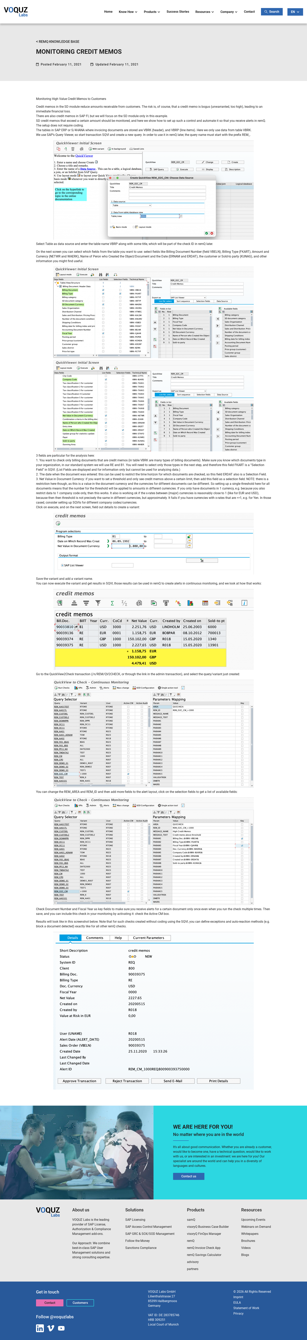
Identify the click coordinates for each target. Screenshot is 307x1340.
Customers (80, 1303)
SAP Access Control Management (148, 1227)
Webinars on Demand (256, 1227)
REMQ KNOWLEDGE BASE (57, 41)
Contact (249, 11)
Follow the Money (137, 1241)
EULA (237, 1302)
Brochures (248, 1241)
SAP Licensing (135, 1220)
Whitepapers (249, 1234)
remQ (190, 1241)
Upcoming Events (253, 1220)
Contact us (188, 1176)
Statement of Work (246, 1308)
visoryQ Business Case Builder (208, 1227)
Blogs (245, 1255)
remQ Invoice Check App (203, 1248)
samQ (191, 1220)
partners (192, 1269)
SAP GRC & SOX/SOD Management (149, 1234)
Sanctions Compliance (140, 1248)
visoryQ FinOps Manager (204, 1234)
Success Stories (178, 11)
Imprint (238, 1297)
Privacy (238, 1313)
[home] (16, 11)
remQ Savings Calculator (204, 1255)
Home (108, 11)
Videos (246, 1248)
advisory (193, 1262)
